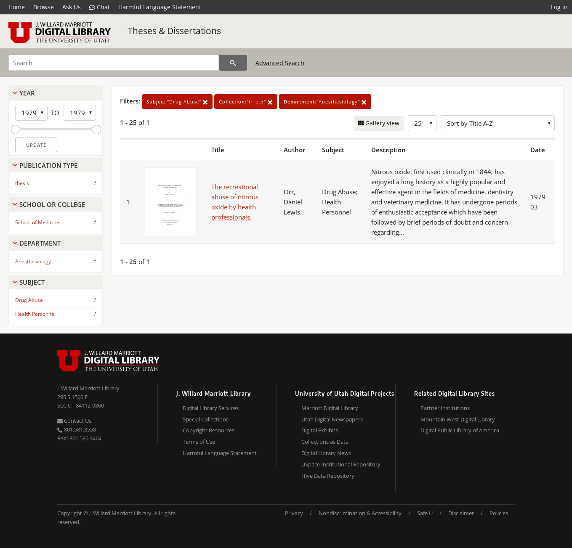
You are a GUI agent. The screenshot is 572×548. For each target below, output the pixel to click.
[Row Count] (422, 123)
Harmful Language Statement (159, 7)
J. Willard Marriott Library (88, 388)
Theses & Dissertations (174, 31)
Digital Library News (326, 453)
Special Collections (206, 419)
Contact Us (74, 420)
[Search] (113, 63)
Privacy (294, 513)
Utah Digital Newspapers (332, 419)
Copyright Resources (208, 430)
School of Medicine (37, 222)
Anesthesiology (33, 261)
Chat (99, 7)
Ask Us (71, 7)
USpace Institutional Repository (340, 464)
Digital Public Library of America (459, 430)
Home (16, 7)
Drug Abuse (29, 300)
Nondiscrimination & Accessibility (360, 513)
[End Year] (80, 113)
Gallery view (381, 123)
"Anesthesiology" (325, 101)
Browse (43, 7)
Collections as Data (325, 441)
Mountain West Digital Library (457, 419)
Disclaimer (461, 513)
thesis (22, 183)
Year (27, 93)
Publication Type (48, 165)
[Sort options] (498, 123)
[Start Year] (31, 113)
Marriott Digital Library (329, 408)
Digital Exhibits (319, 430)
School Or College (52, 204)
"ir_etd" (246, 101)
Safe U (425, 513)
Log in (559, 7)
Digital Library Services (211, 408)
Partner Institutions (445, 408)
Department (40, 243)
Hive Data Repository (327, 475)
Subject (32, 282)
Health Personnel (35, 314)
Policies (499, 513)
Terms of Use (199, 441)
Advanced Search (279, 63)
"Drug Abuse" (177, 101)
